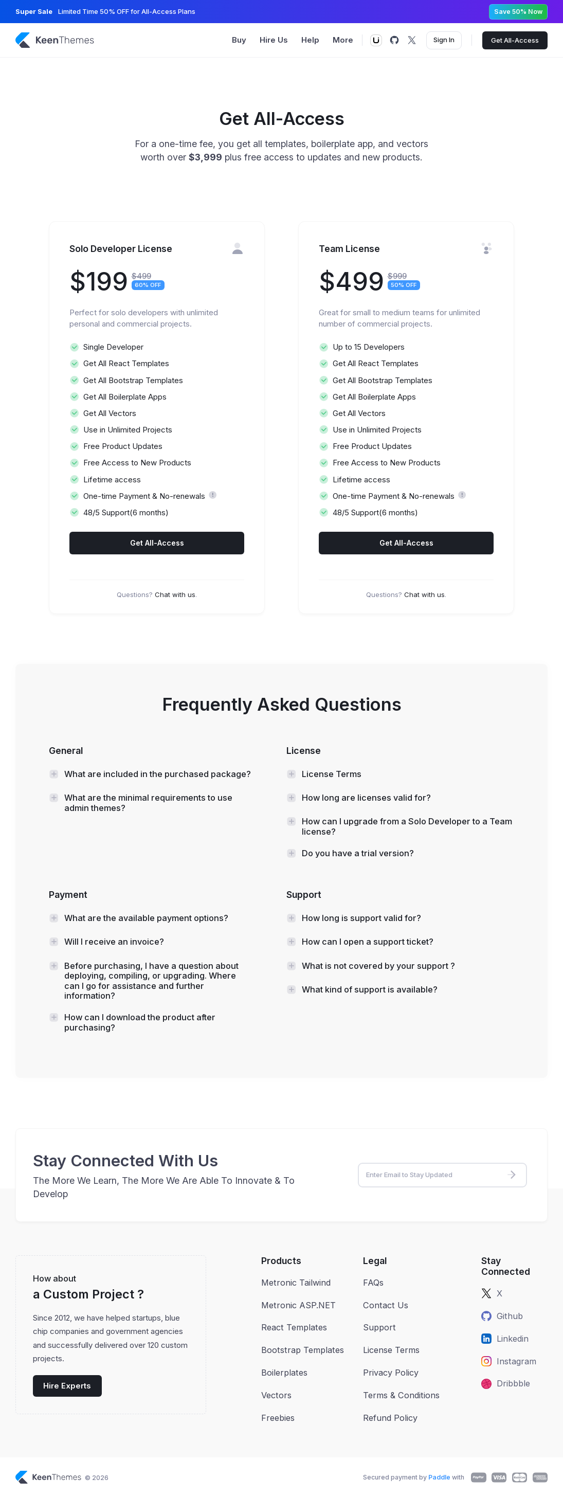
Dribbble (505, 1383)
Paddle (439, 1477)
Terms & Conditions (401, 1395)
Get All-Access (515, 40)
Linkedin (505, 1338)
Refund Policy (390, 1418)
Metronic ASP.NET (298, 1305)
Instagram (508, 1361)
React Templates (294, 1327)
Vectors (276, 1395)
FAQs (373, 1282)
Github (502, 1316)
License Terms (391, 1350)
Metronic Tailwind (296, 1282)
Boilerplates (284, 1372)
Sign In (444, 39)
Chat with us (175, 594)
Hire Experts (67, 1386)
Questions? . (157, 594)
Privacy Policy (391, 1372)
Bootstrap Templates (302, 1350)
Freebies (278, 1418)
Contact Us (385, 1305)
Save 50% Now (518, 11)
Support (379, 1327)
